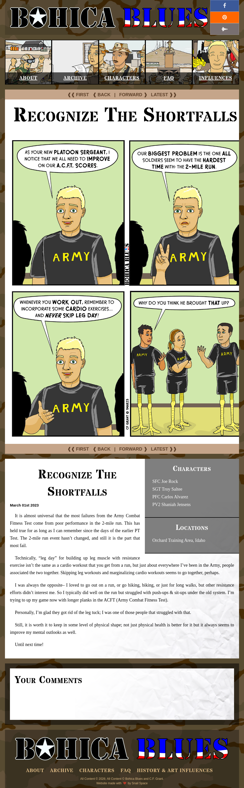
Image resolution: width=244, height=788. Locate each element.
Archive (75, 78)
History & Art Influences (175, 770)
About (28, 78)
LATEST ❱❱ (164, 94)
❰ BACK (102, 94)
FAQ (168, 78)
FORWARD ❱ (133, 94)
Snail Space (140, 783)
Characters (121, 78)
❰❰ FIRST (78, 94)
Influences (215, 78)
